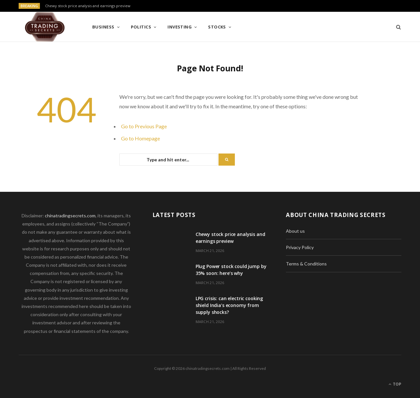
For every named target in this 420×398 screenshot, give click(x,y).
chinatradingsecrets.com (70, 215)
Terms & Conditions (306, 263)
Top (395, 384)
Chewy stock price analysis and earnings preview (88, 6)
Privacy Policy (300, 247)
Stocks (217, 27)
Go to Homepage (140, 138)
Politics (141, 27)
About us (295, 231)
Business (103, 27)
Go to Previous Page (144, 126)
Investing (179, 27)
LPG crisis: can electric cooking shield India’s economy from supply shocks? (229, 305)
